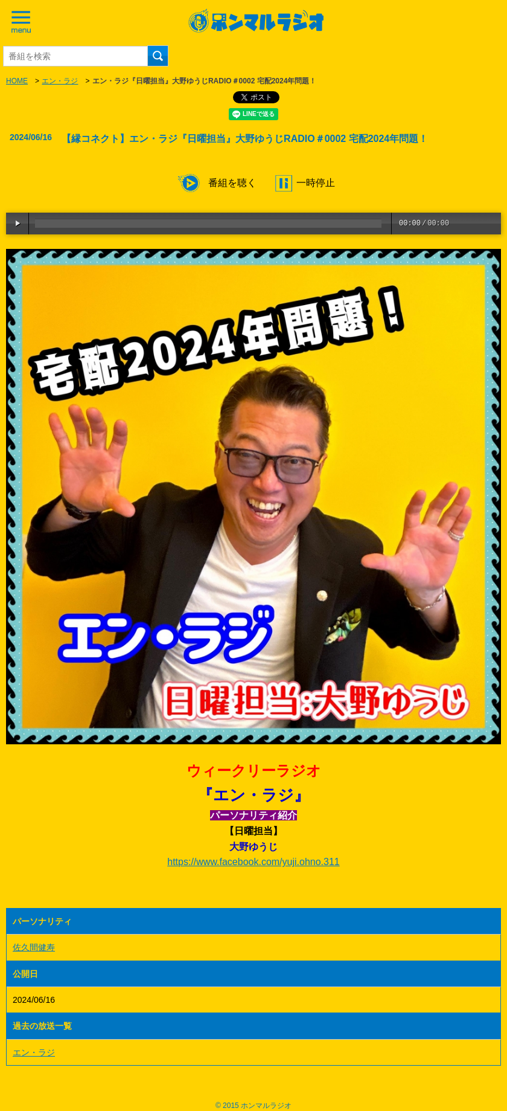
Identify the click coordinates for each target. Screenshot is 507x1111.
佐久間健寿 (34, 947)
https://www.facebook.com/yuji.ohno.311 (253, 862)
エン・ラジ (60, 81)
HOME (17, 81)
